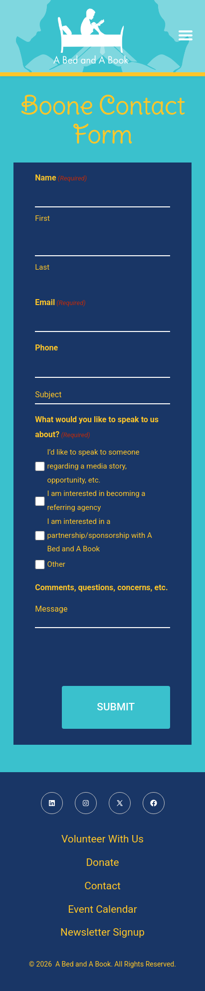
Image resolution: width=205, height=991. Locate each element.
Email (60, 303)
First (42, 218)
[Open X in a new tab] (120, 803)
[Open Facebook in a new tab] (154, 803)
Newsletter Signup (102, 932)
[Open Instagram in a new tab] (86, 803)
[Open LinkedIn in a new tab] (52, 803)
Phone (46, 347)
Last (42, 267)
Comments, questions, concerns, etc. (101, 587)
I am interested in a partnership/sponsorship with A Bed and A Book (99, 535)
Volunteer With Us (102, 839)
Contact (102, 886)
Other (56, 564)
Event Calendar (102, 909)
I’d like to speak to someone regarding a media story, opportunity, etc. (93, 466)
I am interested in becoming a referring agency (96, 500)
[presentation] (111, 655)
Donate (102, 862)
